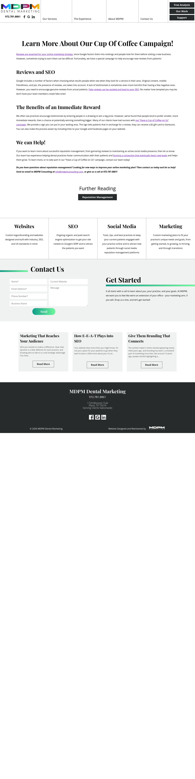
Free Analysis (182, 4)
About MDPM (115, 18)
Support (182, 17)
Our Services (50, 18)
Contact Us (146, 18)
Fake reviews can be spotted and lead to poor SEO (114, 89)
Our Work (182, 11)
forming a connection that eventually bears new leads (140, 155)
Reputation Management (97, 197)
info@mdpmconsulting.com (69, 171)
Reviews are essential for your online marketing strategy (44, 54)
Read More (43, 364)
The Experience (82, 18)
